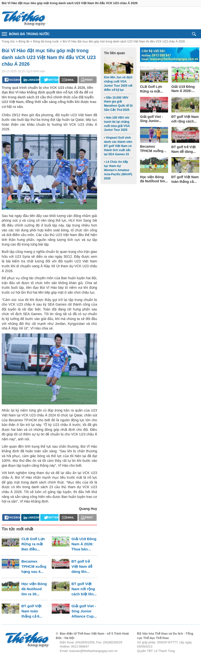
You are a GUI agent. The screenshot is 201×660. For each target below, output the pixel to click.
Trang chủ (8, 41)
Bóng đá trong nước (46, 41)
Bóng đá (24, 41)
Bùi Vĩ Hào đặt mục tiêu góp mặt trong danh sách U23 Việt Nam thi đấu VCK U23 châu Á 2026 (124, 41)
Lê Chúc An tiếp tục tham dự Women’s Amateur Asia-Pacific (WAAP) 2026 (118, 170)
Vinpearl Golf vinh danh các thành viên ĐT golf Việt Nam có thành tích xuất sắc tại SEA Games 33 (118, 146)
